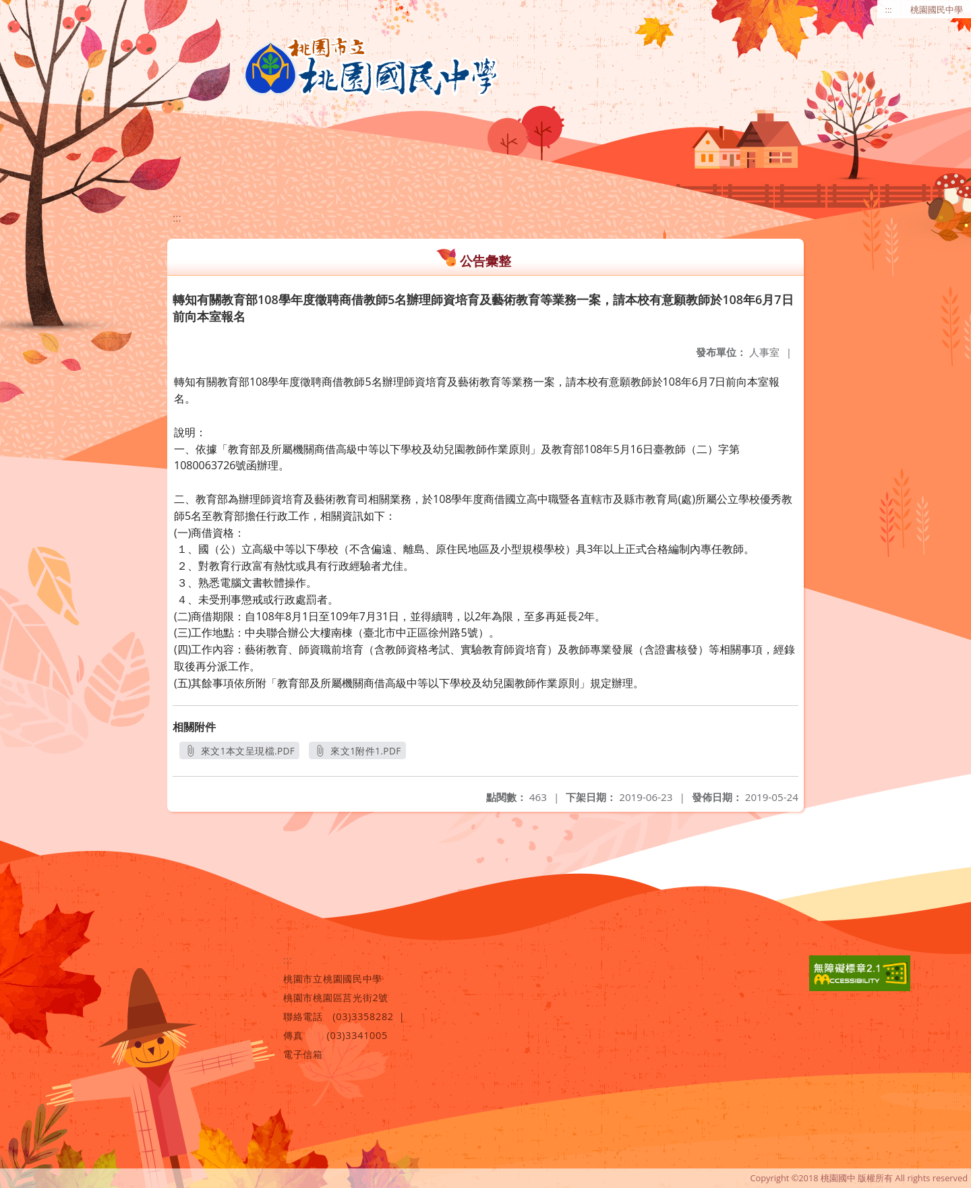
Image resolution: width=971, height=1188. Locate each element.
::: (888, 9)
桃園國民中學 (936, 9)
